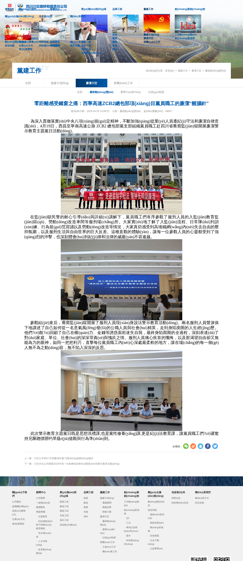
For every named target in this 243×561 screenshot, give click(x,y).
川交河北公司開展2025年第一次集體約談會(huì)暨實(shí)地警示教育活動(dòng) (76, 463)
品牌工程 (117, 9)
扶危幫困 (154, 535)
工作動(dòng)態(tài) (185, 34)
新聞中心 (55, 9)
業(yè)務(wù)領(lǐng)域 (93, 9)
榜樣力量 (106, 512)
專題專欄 (40, 512)
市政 (114, 45)
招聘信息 (44, 42)
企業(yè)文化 (18, 519)
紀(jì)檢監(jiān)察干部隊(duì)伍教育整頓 (44, 525)
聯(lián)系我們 (78, 16)
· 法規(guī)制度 (155, 92)
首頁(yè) (9, 9)
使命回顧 (10, 45)
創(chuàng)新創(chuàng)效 (190, 9)
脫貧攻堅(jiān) (157, 523)
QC (127, 518)
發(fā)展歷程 (25, 49)
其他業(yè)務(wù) (90, 52)
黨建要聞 (106, 502)
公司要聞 (40, 498)
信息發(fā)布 (45, 16)
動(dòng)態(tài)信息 (16, 42)
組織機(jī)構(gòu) (20, 506)
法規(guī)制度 (109, 537)
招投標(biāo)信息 (48, 45)
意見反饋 (75, 45)
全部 (28, 83)
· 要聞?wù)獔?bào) (130, 92)
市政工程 (64, 515)
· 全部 (79, 92)
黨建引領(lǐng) (151, 34)
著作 (128, 535)
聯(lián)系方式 (78, 42)
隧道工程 (64, 506)
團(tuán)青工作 (109, 551)
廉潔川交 (148, 38)
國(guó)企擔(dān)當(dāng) (19, 16)
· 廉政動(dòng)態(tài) (100, 92)
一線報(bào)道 (43, 502)
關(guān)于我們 (27, 9)
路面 (114, 34)
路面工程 (64, 501)
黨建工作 (148, 11)
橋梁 (114, 42)
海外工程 (86, 49)
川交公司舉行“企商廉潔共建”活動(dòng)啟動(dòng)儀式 (63, 458)
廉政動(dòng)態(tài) (215, 70)
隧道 (114, 38)
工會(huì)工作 (109, 547)
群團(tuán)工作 (152, 42)
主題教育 (42, 516)
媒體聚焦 (40, 507)
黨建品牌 (106, 507)
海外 (114, 49)
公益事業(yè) (156, 548)
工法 (128, 523)
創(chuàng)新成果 (185, 38)
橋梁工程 (64, 511)
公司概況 (16, 501)
